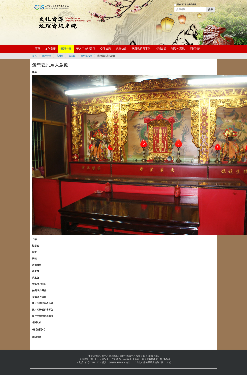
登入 (170, 14)
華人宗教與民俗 (85, 48)
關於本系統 (178, 48)
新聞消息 (194, 48)
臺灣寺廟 (66, 48)
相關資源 (160, 48)
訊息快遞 (121, 48)
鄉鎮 (34, 258)
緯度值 (35, 277)
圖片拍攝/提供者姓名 (42, 303)
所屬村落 (36, 265)
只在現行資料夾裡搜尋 (186, 4)
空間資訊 (105, 48)
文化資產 (50, 48)
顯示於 (35, 245)
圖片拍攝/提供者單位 (42, 309)
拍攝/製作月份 (39, 290)
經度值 (35, 271)
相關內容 (36, 337)
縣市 (34, 252)
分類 (34, 239)
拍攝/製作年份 (39, 284)
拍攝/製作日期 (39, 297)
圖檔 (34, 72)
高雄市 (60, 55)
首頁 (37, 48)
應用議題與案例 (141, 48)
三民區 (72, 55)
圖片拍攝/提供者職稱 (42, 316)
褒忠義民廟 (86, 55)
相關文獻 (36, 322)
